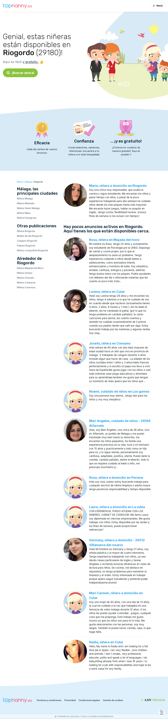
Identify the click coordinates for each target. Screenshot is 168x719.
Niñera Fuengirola (26, 217)
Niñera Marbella (25, 203)
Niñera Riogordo (26, 231)
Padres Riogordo (26, 245)
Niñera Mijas (23, 213)
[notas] (148, 700)
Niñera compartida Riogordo (32, 250)
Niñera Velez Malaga (28, 208)
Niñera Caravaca (26, 287)
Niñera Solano (24, 272)
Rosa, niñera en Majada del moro (114, 240)
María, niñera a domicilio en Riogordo (118, 186)
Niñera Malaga (25, 198)
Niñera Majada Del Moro (30, 268)
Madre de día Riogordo (29, 235)
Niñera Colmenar (26, 282)
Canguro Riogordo (27, 240)
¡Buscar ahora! (20, 73)
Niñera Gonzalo (25, 277)
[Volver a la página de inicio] (17, 5)
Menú (158, 5)
